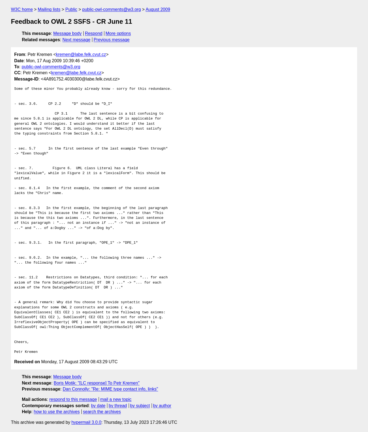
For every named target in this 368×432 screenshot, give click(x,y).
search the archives (102, 411)
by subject (140, 405)
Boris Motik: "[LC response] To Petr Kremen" (97, 383)
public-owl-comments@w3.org (111, 9)
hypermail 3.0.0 (86, 422)
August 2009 (158, 9)
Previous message (112, 39)
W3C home (22, 9)
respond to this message (73, 399)
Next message (76, 39)
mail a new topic (116, 399)
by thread (118, 405)
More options (118, 33)
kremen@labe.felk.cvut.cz (81, 54)
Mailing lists (49, 9)
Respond (93, 33)
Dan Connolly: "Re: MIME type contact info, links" (110, 389)
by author (162, 405)
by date (98, 405)
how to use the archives (57, 411)
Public (71, 9)
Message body (67, 33)
